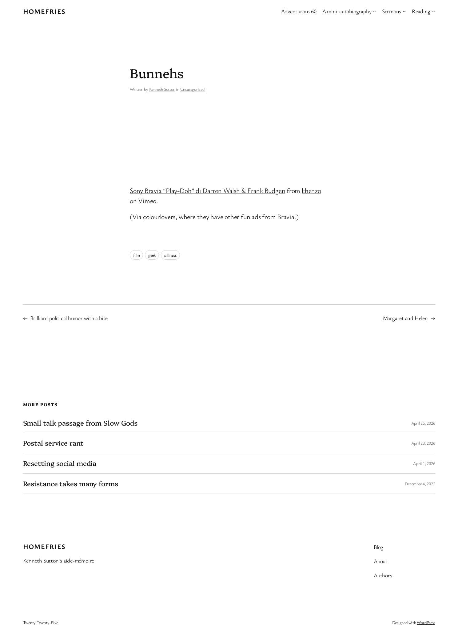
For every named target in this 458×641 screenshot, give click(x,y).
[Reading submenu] (433, 11)
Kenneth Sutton (162, 89)
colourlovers (159, 216)
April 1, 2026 (424, 463)
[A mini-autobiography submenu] (374, 11)
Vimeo (147, 200)
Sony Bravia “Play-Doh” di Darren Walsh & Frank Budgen (207, 190)
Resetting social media (60, 463)
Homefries (44, 11)
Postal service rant (53, 443)
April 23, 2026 (423, 443)
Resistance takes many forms (70, 483)
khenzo (311, 190)
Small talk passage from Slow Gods (80, 423)
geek (152, 255)
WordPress (426, 622)
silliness (170, 255)
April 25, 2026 (423, 423)
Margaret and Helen (405, 318)
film (136, 255)
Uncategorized (192, 89)
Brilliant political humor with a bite (69, 318)
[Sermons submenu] (404, 11)
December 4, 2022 (420, 484)
